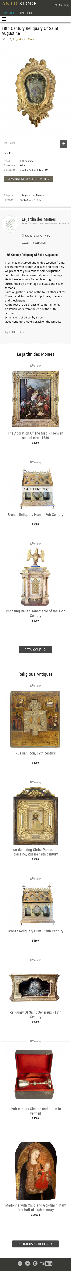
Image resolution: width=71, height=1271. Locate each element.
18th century (18, 332)
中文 (66, 5)
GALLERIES (26, 13)
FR (56, 5)
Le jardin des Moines (39, 219)
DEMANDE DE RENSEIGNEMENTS (28, 179)
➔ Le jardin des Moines (32, 195)
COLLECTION (39, 243)
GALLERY (26, 243)
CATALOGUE (8, 13)
